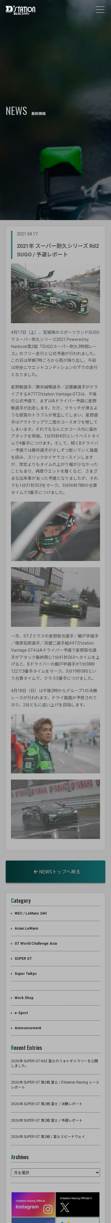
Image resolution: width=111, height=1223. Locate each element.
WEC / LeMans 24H (31, 894)
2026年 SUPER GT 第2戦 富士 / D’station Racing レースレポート (55, 1065)
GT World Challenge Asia (36, 924)
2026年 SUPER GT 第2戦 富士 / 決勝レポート (47, 1084)
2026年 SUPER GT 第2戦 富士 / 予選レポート (47, 1100)
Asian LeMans (26, 909)
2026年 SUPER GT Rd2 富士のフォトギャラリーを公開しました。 (54, 1043)
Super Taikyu (25, 954)
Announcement (28, 1008)
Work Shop (24, 978)
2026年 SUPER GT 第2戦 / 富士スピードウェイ (48, 1117)
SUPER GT (23, 939)
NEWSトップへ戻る (57, 852)
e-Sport (21, 993)
